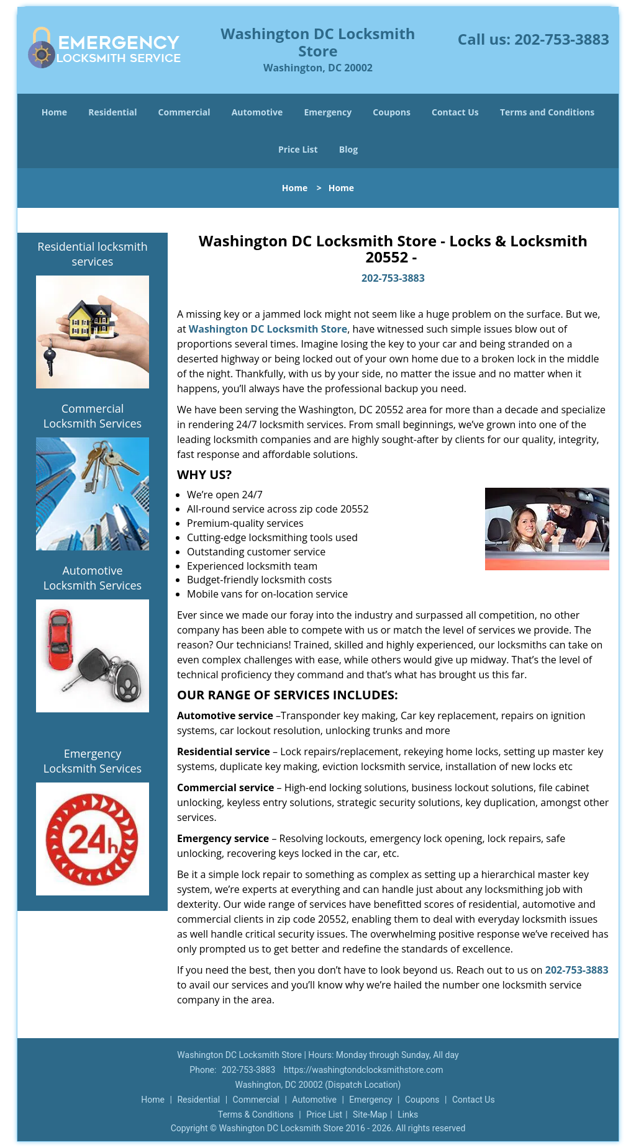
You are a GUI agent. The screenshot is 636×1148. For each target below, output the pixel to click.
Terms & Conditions (256, 1114)
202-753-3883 (561, 39)
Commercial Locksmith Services (92, 416)
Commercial (184, 112)
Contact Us (455, 112)
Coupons (391, 112)
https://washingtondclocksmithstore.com (363, 1070)
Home (54, 112)
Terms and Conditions (547, 112)
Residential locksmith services (92, 254)
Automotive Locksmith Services (92, 578)
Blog (348, 149)
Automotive (257, 112)
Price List (298, 149)
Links (408, 1114)
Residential (112, 112)
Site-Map (370, 1114)
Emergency (328, 112)
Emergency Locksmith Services (92, 761)
